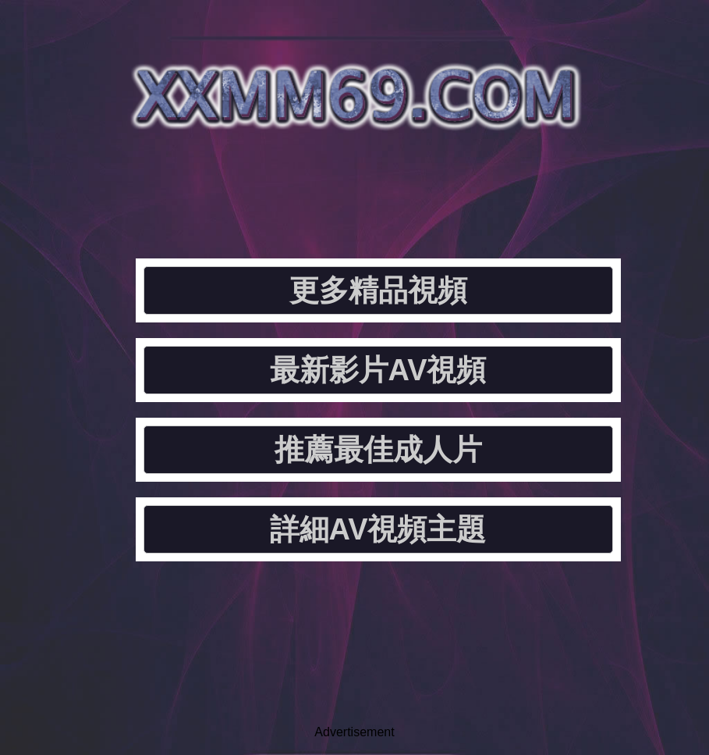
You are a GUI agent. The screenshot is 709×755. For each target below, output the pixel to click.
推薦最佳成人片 (378, 449)
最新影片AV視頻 (378, 370)
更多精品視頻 (378, 290)
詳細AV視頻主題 (378, 529)
